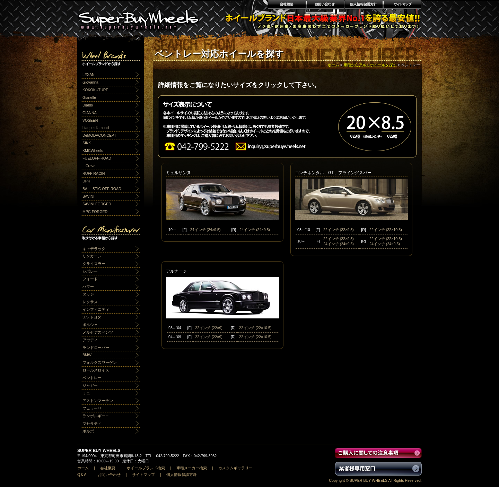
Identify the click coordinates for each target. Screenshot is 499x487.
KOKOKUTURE (95, 90)
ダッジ (88, 294)
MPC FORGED (94, 212)
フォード (90, 279)
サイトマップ (402, 5)
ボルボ (88, 431)
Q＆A (81, 474)
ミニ (86, 393)
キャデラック (93, 249)
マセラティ (92, 423)
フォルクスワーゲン (99, 362)
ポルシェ (90, 325)
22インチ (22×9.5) (338, 230)
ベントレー (92, 378)
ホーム (333, 65)
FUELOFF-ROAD (96, 158)
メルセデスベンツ (97, 332)
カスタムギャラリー (235, 468)
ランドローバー (95, 347)
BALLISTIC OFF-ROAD (101, 189)
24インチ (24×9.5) (205, 230)
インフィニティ (95, 309)
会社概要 (286, 5)
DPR (86, 181)
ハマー (88, 286)
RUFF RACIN (93, 173)
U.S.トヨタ (91, 317)
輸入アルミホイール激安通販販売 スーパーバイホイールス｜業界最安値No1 (143, 17)
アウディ (90, 340)
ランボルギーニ (95, 416)
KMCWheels (92, 150)
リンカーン (92, 256)
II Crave (88, 166)
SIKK (86, 143)
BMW (86, 355)
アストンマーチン (97, 401)
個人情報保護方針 (363, 5)
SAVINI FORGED (96, 204)
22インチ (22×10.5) (385, 230)
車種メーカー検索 (191, 468)
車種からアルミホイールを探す (370, 65)
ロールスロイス (95, 370)
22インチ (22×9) (208, 328)
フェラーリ (92, 408)
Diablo (87, 105)
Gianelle (89, 97)
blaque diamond (95, 128)
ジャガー (90, 385)
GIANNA (89, 113)
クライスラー (93, 264)
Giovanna (90, 82)
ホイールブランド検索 (146, 468)
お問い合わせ (325, 5)
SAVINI (88, 196)
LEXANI (89, 74)
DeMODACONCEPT (99, 135)
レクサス (90, 302)
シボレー (90, 271)
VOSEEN (90, 120)
